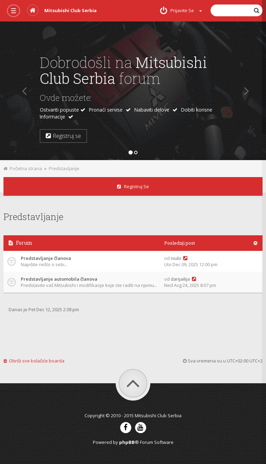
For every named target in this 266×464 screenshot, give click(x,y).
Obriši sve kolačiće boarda (33, 361)
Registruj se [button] (63, 136)
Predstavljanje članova (46, 258)
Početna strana (22, 168)
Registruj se (133, 186)
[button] (22, 90)
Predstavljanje (64, 168)
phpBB (127, 442)
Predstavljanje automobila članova (59, 279)
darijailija (180, 279)
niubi (176, 258)
